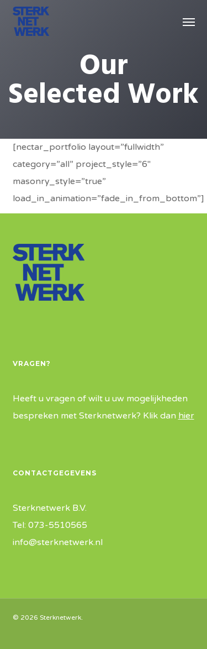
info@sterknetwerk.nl (58, 542)
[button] (189, 21)
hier (186, 415)
